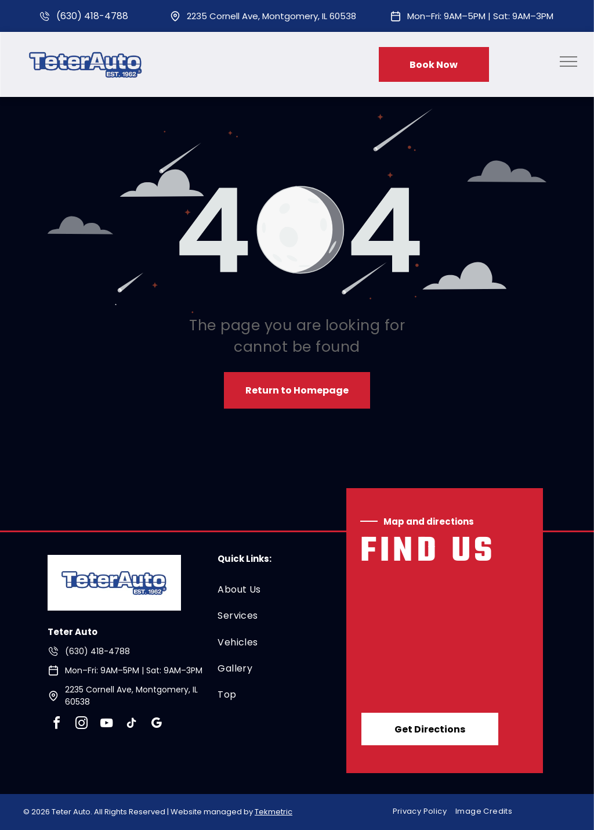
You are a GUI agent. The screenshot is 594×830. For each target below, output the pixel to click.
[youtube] (106, 724)
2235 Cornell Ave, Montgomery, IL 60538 (271, 16)
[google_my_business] (156, 724)
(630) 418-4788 (92, 16)
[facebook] (57, 724)
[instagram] (82, 724)
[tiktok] (131, 724)
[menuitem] (272, 589)
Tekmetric (273, 811)
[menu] (568, 61)
